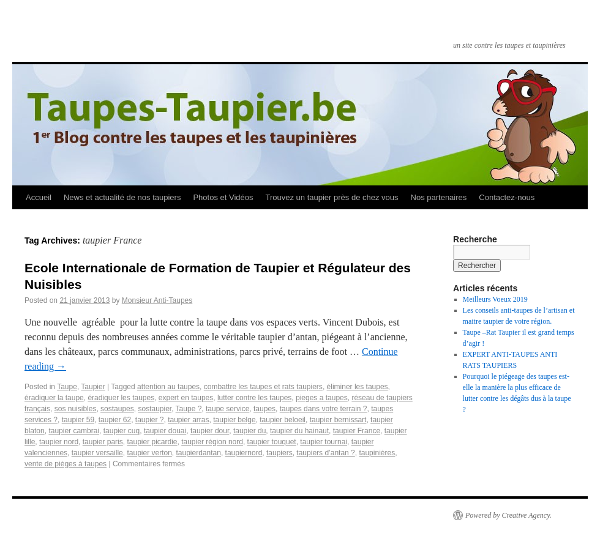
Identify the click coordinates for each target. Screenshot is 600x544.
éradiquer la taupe (54, 397)
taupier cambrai (73, 431)
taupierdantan (198, 453)
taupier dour (209, 431)
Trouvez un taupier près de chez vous (331, 197)
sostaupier (154, 408)
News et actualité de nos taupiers (122, 197)
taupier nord (58, 442)
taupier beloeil (283, 419)
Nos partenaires (439, 197)
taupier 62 (115, 419)
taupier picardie (152, 442)
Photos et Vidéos (223, 197)
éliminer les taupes (357, 386)
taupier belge (234, 419)
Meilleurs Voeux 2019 (495, 299)
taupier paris (103, 442)
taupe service (227, 408)
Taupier (93, 386)
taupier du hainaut (299, 431)
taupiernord (244, 453)
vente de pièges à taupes (65, 464)
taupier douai (165, 431)
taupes (264, 408)
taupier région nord (212, 442)
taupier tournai (323, 442)
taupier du (249, 431)
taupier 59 (78, 419)
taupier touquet (271, 442)
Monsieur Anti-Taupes (157, 300)
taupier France (356, 431)
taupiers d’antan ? (325, 453)
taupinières (377, 453)
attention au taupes (168, 386)
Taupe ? (189, 408)
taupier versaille (97, 453)
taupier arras (188, 419)
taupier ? (149, 419)
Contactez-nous (506, 197)
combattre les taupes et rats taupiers (263, 386)
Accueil (38, 197)
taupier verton (149, 453)
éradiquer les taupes (121, 397)
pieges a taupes (322, 397)
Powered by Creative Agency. (508, 515)
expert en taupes (186, 397)
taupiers (279, 453)
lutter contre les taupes (254, 397)
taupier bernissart (338, 419)
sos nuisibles (75, 408)
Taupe (67, 386)
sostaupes (117, 408)
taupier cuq (121, 431)
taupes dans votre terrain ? (323, 408)
